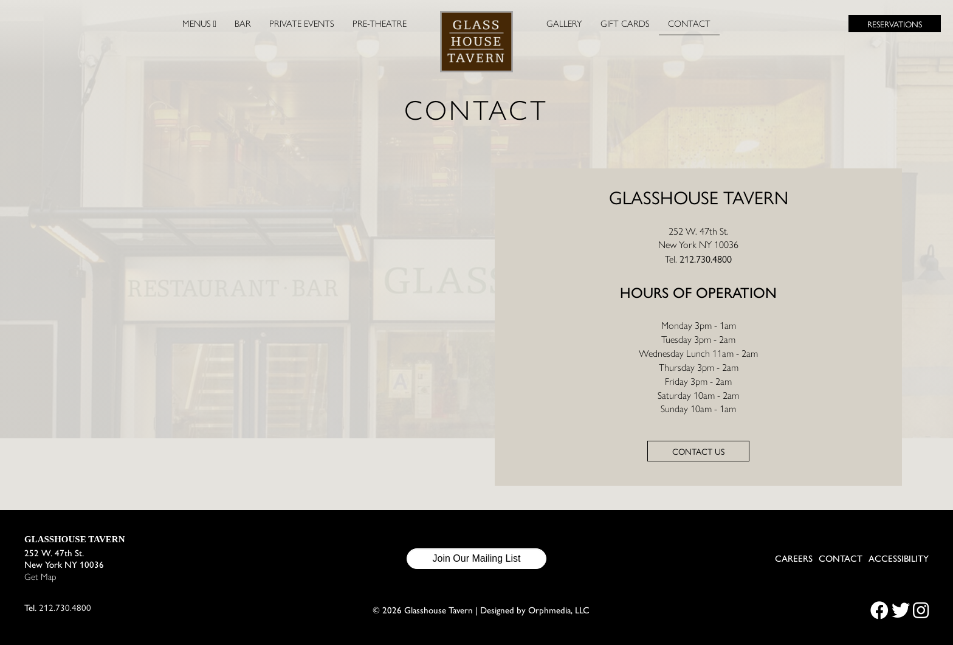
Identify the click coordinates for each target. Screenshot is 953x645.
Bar (243, 23)
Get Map (40, 576)
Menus (199, 23)
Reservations (894, 24)
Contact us (698, 451)
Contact (689, 23)
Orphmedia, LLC (559, 610)
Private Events (301, 23)
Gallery (564, 23)
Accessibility (899, 558)
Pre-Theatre (380, 23)
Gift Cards (625, 23)
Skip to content (52, 56)
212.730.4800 (705, 259)
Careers (794, 558)
